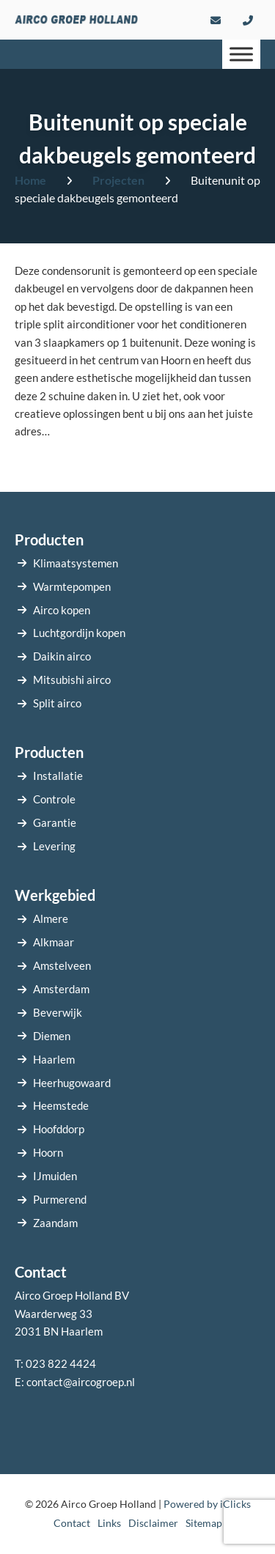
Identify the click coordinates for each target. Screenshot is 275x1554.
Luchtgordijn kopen (79, 632)
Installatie (58, 775)
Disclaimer (153, 1523)
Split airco (57, 703)
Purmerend (60, 1199)
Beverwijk (57, 1012)
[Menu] (241, 54)
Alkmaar (53, 942)
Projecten (118, 180)
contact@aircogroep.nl (80, 1381)
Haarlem (54, 1059)
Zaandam (55, 1222)
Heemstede (61, 1105)
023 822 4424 (61, 1363)
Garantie (54, 822)
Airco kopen (61, 609)
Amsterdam (61, 988)
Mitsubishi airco (72, 679)
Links (109, 1523)
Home (30, 180)
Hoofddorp (58, 1128)
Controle (54, 799)
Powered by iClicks (207, 1504)
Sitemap (204, 1523)
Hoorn (48, 1152)
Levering (54, 846)
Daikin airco (62, 656)
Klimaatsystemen (75, 563)
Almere (50, 918)
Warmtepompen (72, 586)
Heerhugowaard (72, 1082)
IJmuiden (55, 1175)
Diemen (51, 1035)
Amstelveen (62, 965)
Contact (72, 1523)
